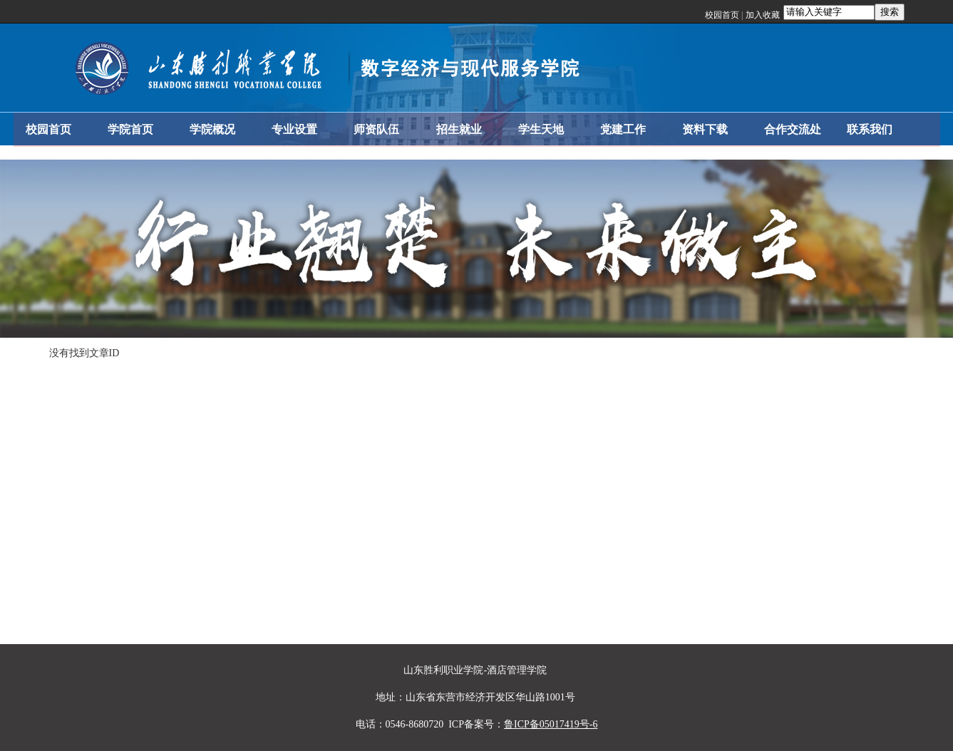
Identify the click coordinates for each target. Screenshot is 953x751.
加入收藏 (763, 15)
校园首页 (722, 15)
